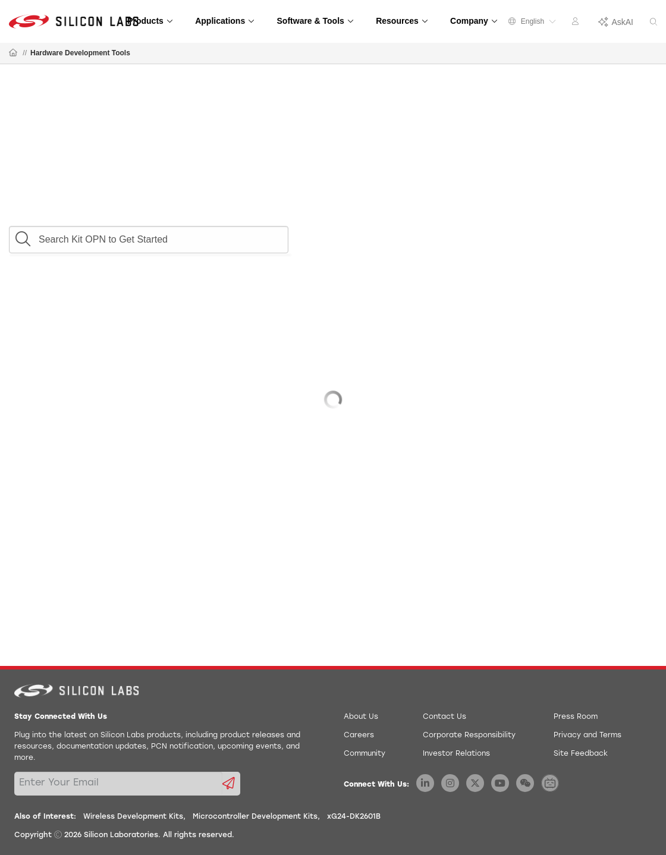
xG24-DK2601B (354, 817)
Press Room (576, 717)
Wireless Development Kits (133, 817)
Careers (359, 735)
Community (364, 753)
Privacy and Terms (587, 735)
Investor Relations (456, 753)
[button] (22, 236)
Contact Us (444, 717)
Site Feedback (581, 753)
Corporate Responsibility (469, 735)
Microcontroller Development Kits (255, 817)
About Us (361, 717)
